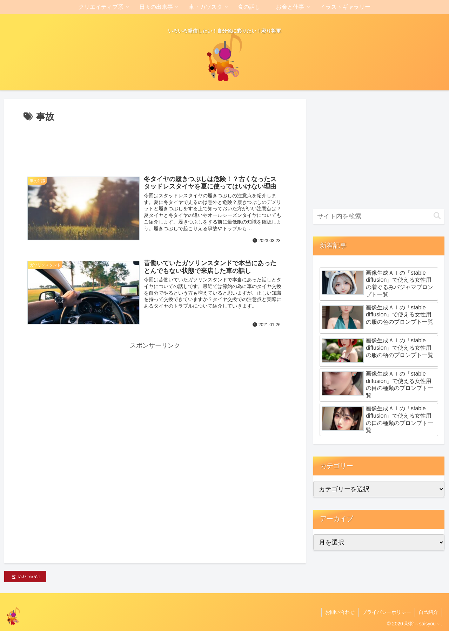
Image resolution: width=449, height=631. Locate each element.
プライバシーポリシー (386, 612)
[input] (378, 216)
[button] (437, 216)
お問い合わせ (340, 612)
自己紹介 (428, 612)
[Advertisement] (155, 144)
